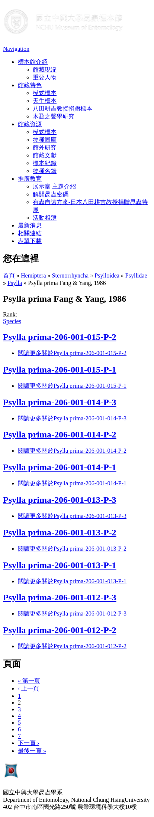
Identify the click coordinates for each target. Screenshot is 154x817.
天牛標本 (45, 101)
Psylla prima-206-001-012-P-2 (59, 630)
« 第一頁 (29, 680)
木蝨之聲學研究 (53, 116)
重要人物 (45, 77)
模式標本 (45, 93)
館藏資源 (30, 124)
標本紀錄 (45, 163)
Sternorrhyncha (70, 275)
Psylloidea (106, 275)
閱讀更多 (72, 353)
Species (12, 321)
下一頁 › (28, 743)
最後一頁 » (32, 751)
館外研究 (45, 147)
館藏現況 (45, 69)
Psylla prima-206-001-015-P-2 (59, 337)
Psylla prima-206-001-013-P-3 (59, 500)
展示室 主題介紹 (54, 186)
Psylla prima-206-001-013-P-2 (59, 532)
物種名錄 (45, 171)
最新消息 (30, 225)
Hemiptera (33, 275)
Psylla (14, 283)
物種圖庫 (45, 140)
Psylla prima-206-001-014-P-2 (59, 434)
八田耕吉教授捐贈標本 (62, 108)
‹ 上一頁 (28, 688)
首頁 (9, 275)
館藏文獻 (45, 155)
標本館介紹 (33, 62)
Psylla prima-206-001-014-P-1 (59, 467)
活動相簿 (45, 217)
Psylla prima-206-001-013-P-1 (59, 565)
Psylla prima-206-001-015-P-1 (59, 369)
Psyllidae (136, 275)
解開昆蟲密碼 (50, 194)
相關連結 (30, 233)
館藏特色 (30, 85)
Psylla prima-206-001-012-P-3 (59, 597)
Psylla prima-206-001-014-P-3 (59, 402)
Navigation (16, 49)
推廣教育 (30, 178)
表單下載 (30, 241)
